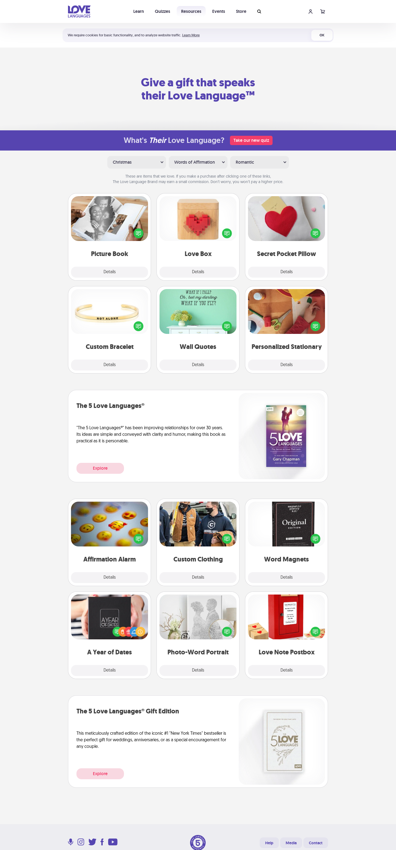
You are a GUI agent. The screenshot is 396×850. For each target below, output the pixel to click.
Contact (316, 842)
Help (269, 842)
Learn (138, 11)
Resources (191, 11)
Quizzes (162, 11)
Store (241, 11)
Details (110, 272)
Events (218, 11)
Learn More (191, 35)
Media (291, 842)
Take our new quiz (251, 140)
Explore (100, 468)
